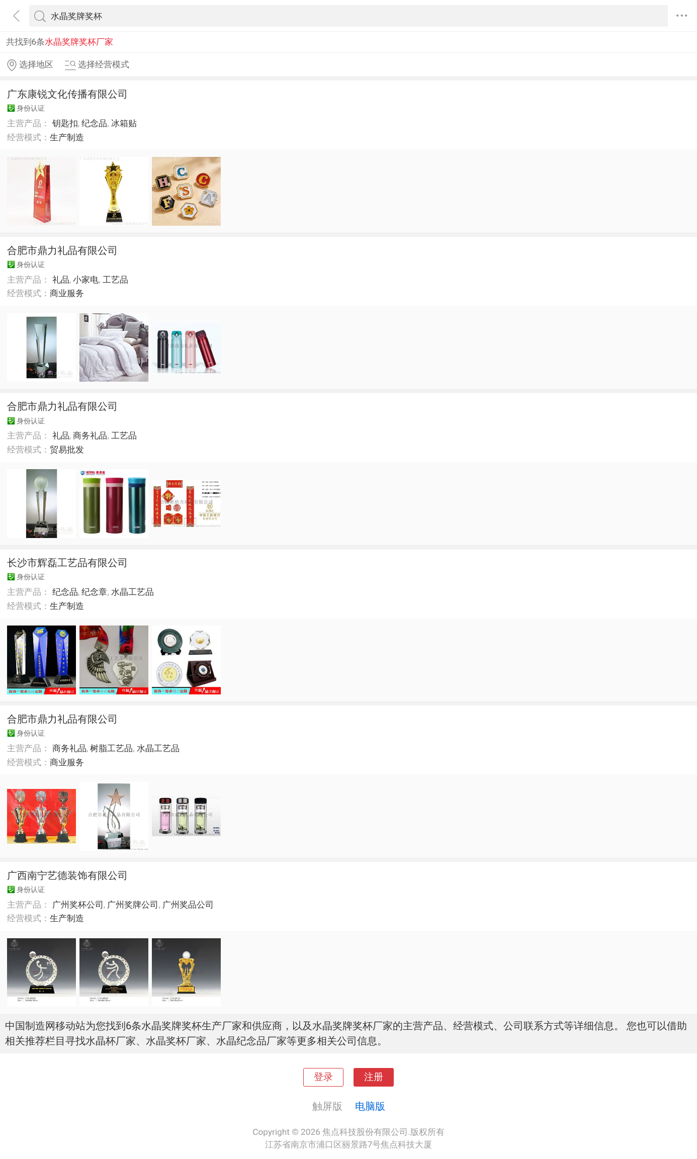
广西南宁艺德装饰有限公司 (67, 875)
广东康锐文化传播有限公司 (67, 94)
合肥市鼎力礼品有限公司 (62, 250)
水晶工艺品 (132, 592)
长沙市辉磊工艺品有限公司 (67, 563)
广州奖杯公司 (78, 905)
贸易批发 (67, 449)
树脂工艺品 (111, 748)
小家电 (86, 280)
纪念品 (94, 123)
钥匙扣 (65, 123)
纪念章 (94, 592)
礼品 (60, 280)
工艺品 (115, 280)
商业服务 (67, 293)
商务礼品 (90, 435)
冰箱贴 (124, 123)
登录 (323, 1077)
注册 (373, 1077)
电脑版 (370, 1106)
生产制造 (67, 137)
